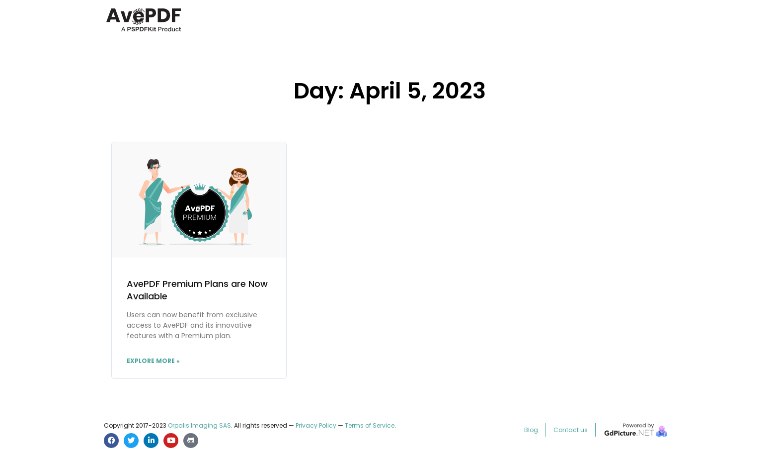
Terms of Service (369, 425)
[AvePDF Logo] (143, 29)
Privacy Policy (316, 425)
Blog (531, 430)
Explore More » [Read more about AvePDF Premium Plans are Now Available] (153, 361)
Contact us (570, 430)
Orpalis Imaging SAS (199, 425)
